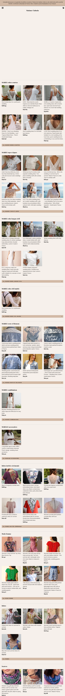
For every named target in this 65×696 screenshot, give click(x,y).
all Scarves (7, 664)
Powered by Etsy (53, 684)
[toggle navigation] (3, 8)
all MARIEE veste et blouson (12, 318)
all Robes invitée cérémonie (12, 461)
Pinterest (25, 686)
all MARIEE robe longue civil (12, 216)
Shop (3, 680)
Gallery (4, 686)
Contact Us (5, 690)
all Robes (6, 594)
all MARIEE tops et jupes (11, 146)
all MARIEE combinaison (10, 355)
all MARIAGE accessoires (11, 393)
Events (4, 684)
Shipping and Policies (7, 688)
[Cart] (63, 8)
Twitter (25, 682)
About (3, 682)
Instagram (25, 684)
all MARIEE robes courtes (11, 80)
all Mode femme (8, 533)
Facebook (25, 680)
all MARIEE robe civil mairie (12, 251)
